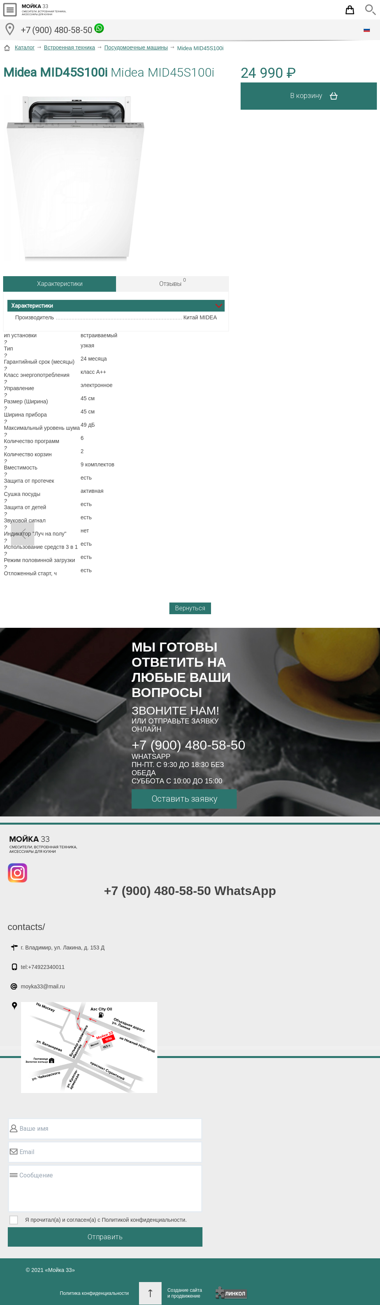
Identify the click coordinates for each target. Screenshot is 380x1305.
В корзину (316, 96)
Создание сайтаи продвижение (184, 1293)
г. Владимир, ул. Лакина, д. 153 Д (63, 947)
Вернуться (190, 608)
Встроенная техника (69, 47)
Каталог (25, 47)
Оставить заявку (184, 799)
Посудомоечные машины (136, 47)
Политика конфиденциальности (94, 1293)
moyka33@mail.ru (43, 986)
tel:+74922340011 (43, 967)
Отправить (105, 1237)
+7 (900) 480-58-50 (62, 29)
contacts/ (26, 926)
